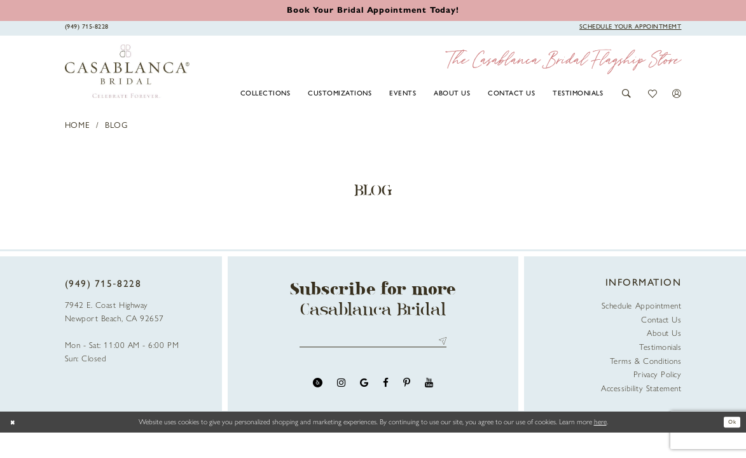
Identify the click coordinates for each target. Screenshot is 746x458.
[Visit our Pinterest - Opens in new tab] (406, 387)
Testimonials (660, 347)
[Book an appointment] (373, 9)
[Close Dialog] (15, 422)
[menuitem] (265, 93)
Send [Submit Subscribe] (440, 343)
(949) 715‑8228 (103, 283)
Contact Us (661, 319)
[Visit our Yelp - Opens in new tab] (317, 387)
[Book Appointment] (630, 27)
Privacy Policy (657, 374)
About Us (664, 333)
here (600, 421)
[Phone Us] (86, 27)
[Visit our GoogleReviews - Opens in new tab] (364, 387)
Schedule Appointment (642, 305)
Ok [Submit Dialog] (729, 421)
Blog (116, 125)
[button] (627, 94)
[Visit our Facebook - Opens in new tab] (386, 387)
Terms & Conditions (646, 361)
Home (78, 125)
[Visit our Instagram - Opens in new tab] (341, 387)
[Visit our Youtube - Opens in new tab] (429, 387)
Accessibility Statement (641, 388)
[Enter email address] (373, 343)
